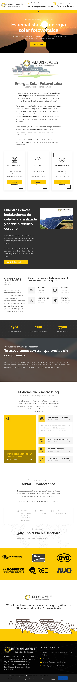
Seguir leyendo (14, 182)
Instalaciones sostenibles (62, 165)
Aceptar (63, 678)
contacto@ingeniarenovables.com (40, 6)
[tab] (55, 418)
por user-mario (12, 459)
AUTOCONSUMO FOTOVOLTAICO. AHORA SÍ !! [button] (59, 439)
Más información (39, 45)
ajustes (53, 679)
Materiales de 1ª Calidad (14, 165)
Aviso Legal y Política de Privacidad (54, 666)
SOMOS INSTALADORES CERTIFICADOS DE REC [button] (56, 449)
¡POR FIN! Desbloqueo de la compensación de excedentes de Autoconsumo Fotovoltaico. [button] (59, 418)
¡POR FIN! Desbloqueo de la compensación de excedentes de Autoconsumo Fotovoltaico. (19, 455)
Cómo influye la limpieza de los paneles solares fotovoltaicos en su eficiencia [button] (58, 459)
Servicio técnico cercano (38, 165)
